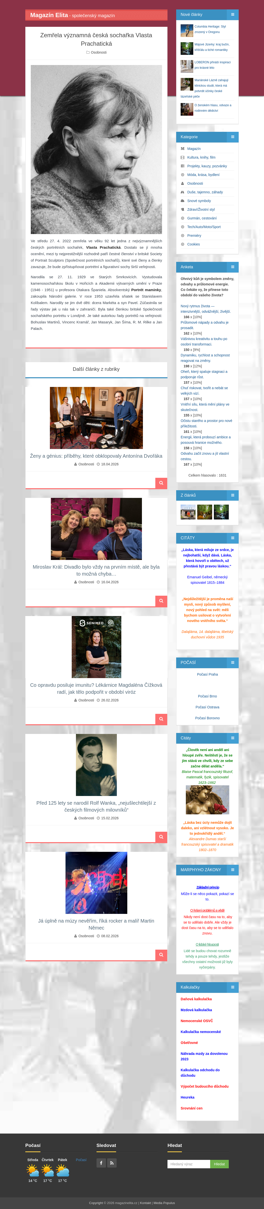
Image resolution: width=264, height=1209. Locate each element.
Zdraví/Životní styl (201, 209)
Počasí (81, 1160)
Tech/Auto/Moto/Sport (204, 227)
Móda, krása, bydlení (203, 175)
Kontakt (145, 1203)
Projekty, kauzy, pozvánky (207, 166)
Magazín (194, 149)
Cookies (193, 244)
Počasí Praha (207, 674)
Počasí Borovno (207, 718)
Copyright (96, 1203)
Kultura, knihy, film (201, 157)
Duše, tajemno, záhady (205, 192)
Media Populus (164, 1203)
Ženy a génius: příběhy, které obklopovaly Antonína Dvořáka (96, 456)
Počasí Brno (207, 696)
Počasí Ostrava (207, 707)
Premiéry (194, 236)
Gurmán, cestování (202, 218)
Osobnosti (99, 52)
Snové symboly (199, 201)
